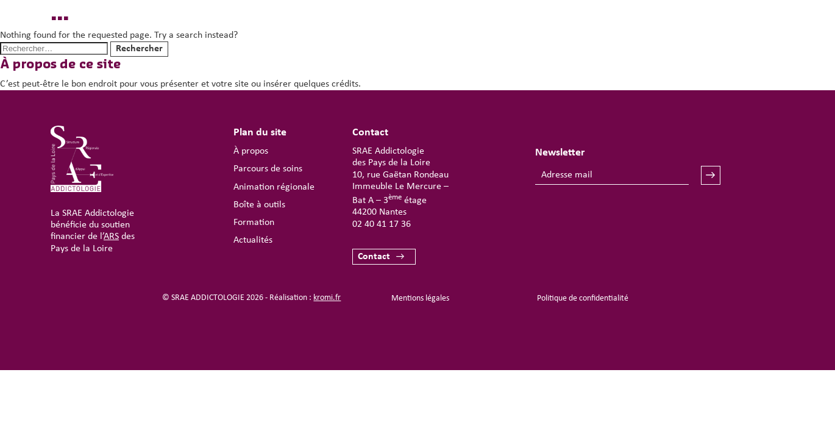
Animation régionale (273, 187)
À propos (250, 151)
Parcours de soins (267, 169)
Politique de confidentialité (582, 298)
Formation (253, 222)
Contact (374, 257)
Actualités (252, 240)
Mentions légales (420, 298)
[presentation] (627, 220)
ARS (111, 236)
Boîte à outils (259, 205)
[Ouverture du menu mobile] (744, 46)
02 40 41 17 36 (381, 224)
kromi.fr (327, 297)
